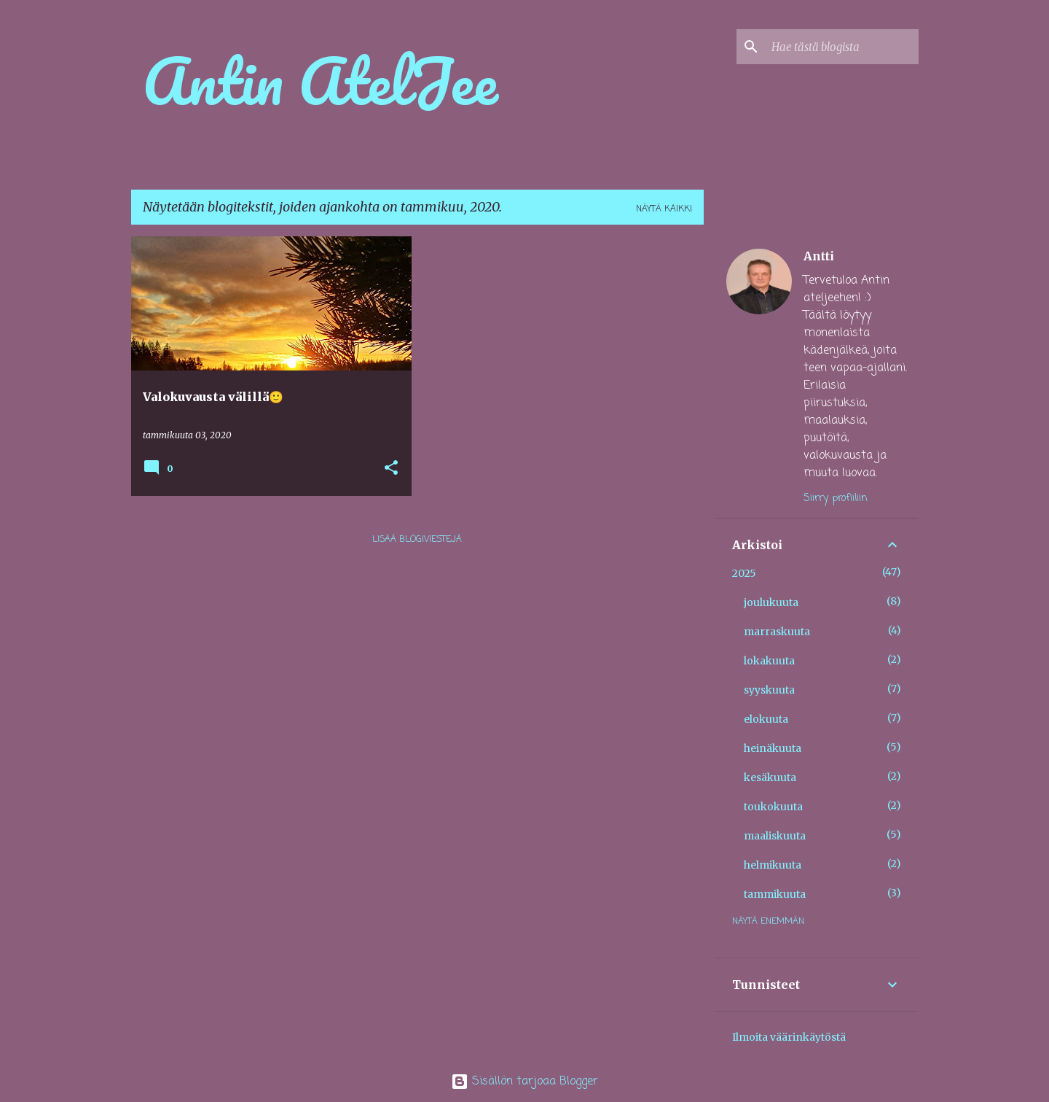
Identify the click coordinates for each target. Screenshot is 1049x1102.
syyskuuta (769, 689)
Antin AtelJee (320, 80)
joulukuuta (771, 602)
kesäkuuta (770, 777)
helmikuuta (772, 865)
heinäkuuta (772, 748)
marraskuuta (777, 631)
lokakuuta (769, 660)
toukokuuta (773, 806)
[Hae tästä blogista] (842, 46)
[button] (391, 468)
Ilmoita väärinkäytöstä (789, 1037)
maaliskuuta (775, 835)
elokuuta (766, 719)
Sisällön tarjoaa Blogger (524, 1081)
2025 (744, 573)
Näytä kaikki (664, 209)
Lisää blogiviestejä (417, 539)
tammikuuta (775, 894)
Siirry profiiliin (836, 498)
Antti (819, 256)
